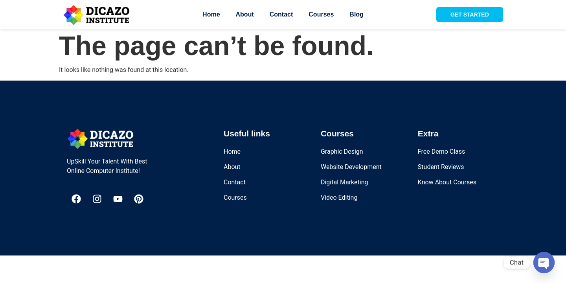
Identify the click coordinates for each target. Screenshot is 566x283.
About (245, 14)
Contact (281, 14)
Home (211, 14)
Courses (321, 14)
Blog (356, 14)
